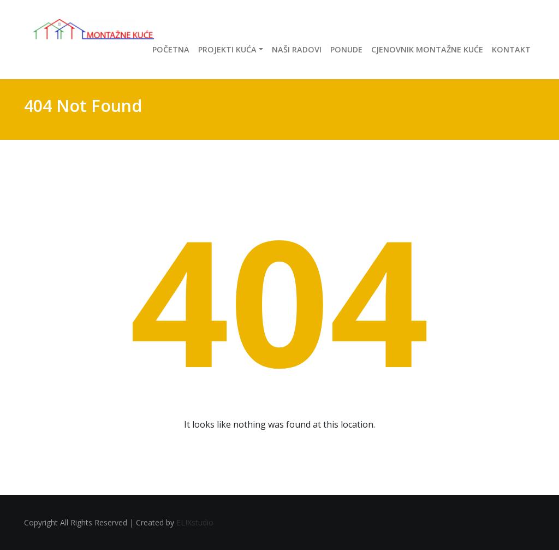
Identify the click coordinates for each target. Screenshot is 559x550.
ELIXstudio (194, 522)
